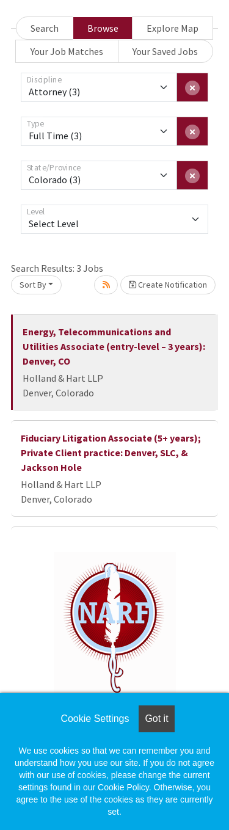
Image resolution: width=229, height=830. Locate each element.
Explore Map (172, 28)
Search (45, 28)
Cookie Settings (94, 718)
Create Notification (168, 284)
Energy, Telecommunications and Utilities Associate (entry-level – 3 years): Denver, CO (114, 346)
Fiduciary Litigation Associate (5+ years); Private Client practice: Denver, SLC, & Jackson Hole (111, 452)
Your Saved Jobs (165, 51)
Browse (102, 28)
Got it (156, 718)
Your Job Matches (67, 51)
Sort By (33, 284)
